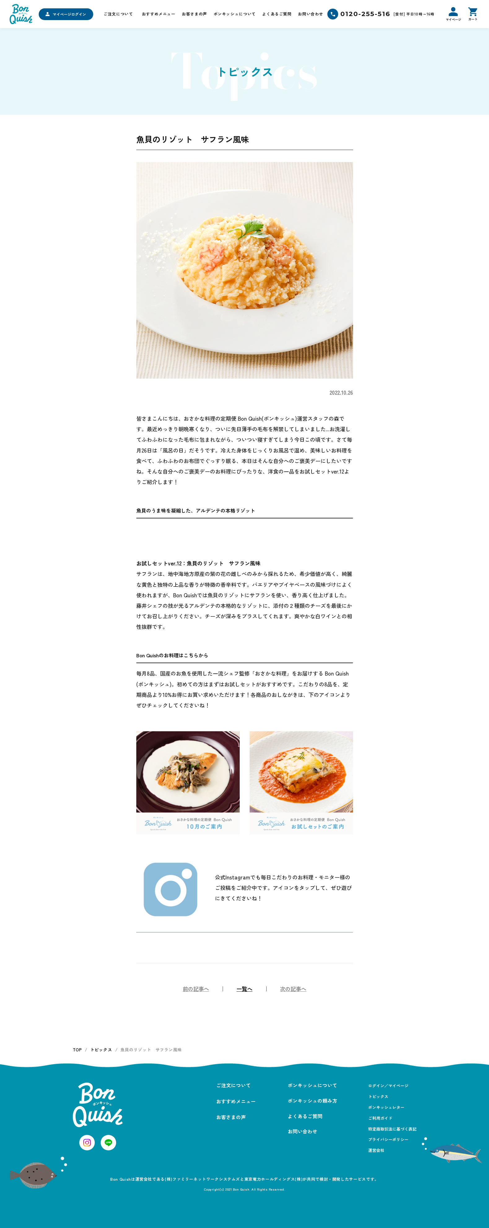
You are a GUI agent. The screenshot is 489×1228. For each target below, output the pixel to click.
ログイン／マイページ (388, 1085)
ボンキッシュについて (235, 14)
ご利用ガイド (380, 1118)
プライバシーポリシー (388, 1139)
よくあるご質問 (276, 14)
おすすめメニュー (159, 14)
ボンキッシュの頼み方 (312, 1100)
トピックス (101, 1050)
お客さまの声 (194, 14)
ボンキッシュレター (386, 1107)
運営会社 (376, 1150)
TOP (77, 1050)
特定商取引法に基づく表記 (392, 1129)
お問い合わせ (310, 14)
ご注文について (118, 14)
